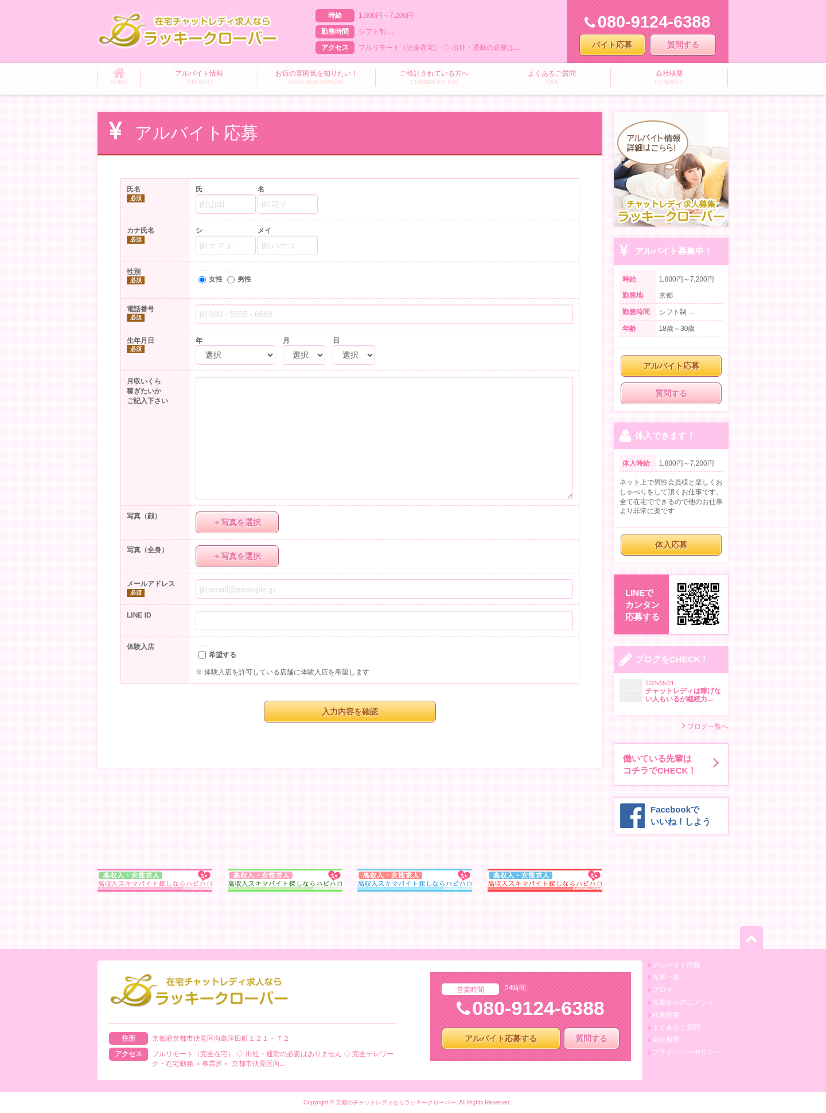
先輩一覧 (666, 977)
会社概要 (666, 1040)
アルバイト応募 (671, 365)
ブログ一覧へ (705, 726)
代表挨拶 (666, 1015)
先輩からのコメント (683, 1002)
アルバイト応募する (501, 1038)
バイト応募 (612, 44)
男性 (244, 279)
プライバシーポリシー (686, 1052)
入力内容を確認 (350, 711)
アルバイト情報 (676, 965)
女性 (216, 279)
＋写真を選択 (237, 522)
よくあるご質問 (676, 1028)
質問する (683, 44)
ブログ (662, 990)
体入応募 (671, 544)
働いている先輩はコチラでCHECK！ (671, 764)
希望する (222, 655)
